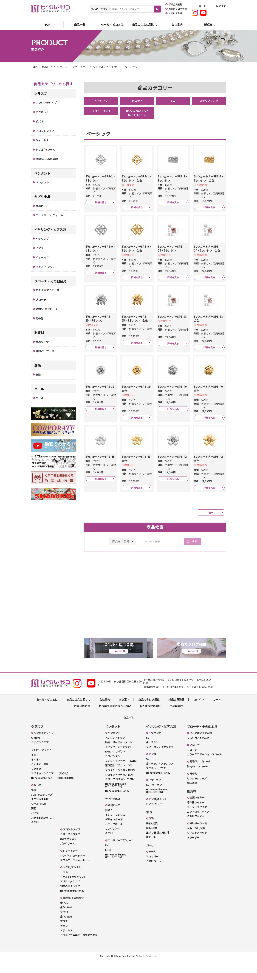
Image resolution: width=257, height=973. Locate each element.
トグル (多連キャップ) (72, 889)
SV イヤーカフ (154, 797)
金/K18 (64, 915)
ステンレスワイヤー (198, 819)
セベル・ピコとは (112, 25)
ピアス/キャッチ (155, 816)
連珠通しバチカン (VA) (118, 778)
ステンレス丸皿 (40, 812)
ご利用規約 (176, 719)
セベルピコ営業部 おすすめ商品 (78, 947)
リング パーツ (113, 841)
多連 (33, 767)
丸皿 (33, 802)
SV (147, 750)
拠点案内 (209, 25)
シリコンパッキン (197, 845)
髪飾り (109, 823)
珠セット (151, 850)
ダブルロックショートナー (75, 873)
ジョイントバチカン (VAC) (119, 787)
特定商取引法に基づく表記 (115, 719)
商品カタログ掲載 (149, 712)
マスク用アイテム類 (198, 750)
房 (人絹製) (152, 836)
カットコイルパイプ (198, 824)
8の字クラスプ (68, 851)
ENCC (108, 862)
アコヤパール (153, 869)
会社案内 (177, 25)
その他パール (153, 874)
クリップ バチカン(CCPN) (119, 792)
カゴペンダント (114, 769)
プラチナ (65, 934)
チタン (64, 938)
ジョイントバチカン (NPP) (120, 782)
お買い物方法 (82, 719)
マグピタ (36, 781)
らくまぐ (36, 772)
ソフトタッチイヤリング (159, 759)
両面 (33, 821)
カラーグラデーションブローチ (204, 767)
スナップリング (209, 101)
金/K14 (64, 924)
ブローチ (192, 762)
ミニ (173, 101)
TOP (34, 67)
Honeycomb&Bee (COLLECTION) (139, 113)
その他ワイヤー (195, 829)
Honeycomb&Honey (72, 903)
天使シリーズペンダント (118, 759)
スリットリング (101, 111)
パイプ (35, 825)
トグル (64, 885)
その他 (35, 835)
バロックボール (114, 836)
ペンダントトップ (115, 750)
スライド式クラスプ (42, 830)
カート (217, 712)
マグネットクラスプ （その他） (50, 786)
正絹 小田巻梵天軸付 (157, 845)
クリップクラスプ (70, 847)
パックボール (67, 856)
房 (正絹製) (152, 840)
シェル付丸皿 (38, 816)
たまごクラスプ (40, 755)
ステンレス (66, 943)
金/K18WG (66, 920)
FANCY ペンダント (115, 764)
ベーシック (101, 101)
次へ (211, 532)
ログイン (198, 712)
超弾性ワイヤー (195, 815)
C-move (35, 750)
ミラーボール (194, 850)
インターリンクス (115, 827)
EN (106, 858)
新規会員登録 (176, 712)
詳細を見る (101, 206)
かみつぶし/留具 (196, 841)
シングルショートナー (72, 868)
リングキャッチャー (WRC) (121, 773)
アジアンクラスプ (70, 894)
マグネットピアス (156, 781)
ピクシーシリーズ (197, 791)
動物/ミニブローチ (197, 779)
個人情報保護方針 (150, 719)
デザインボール (114, 832)
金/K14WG (66, 929)
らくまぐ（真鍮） (41, 777)
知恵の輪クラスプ (70, 898)
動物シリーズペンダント (118, 755)
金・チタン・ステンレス (159, 776)
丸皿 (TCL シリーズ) (42, 807)
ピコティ (137, 101)
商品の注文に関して (144, 25)
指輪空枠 (192, 796)
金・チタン (152, 755)
